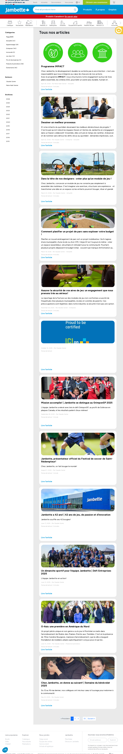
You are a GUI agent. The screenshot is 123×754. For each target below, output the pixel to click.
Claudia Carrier (11, 81)
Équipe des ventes (45, 741)
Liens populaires (11, 735)
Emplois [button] (112, 9)
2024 (8, 107)
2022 (8, 114)
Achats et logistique (46, 746)
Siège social (43, 739)
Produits (87, 9)
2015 (8, 141)
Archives (9, 95)
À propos (100, 9)
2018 (8, 130)
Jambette (69, 735)
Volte (7, 741)
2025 (8, 103)
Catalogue (26, 739)
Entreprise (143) (11, 48)
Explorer (25, 735)
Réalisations (26, 744)
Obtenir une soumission (96, 2)
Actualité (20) (10, 41)
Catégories (10, 32)
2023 (8, 110)
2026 (8, 99)
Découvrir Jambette (72, 741)
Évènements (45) (11, 68)
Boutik (7, 739)
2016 (8, 137)
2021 (8, 118)
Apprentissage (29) (12, 44)
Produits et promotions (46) (15, 64)
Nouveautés (26, 741)
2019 (8, 126)
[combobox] (55, 9)
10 (85, 719)
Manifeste (68, 739)
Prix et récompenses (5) (13, 60)
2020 (8, 122)
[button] (120, 25)
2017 (7, 134)
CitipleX (8, 744)
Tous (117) (9, 37)
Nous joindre (44, 735)
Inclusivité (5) (10, 52)
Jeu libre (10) (10, 56)
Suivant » (91, 719)
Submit (113, 740)
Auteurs (8, 77)
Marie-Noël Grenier (12, 85)
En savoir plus (71, 16)
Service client (44, 744)
